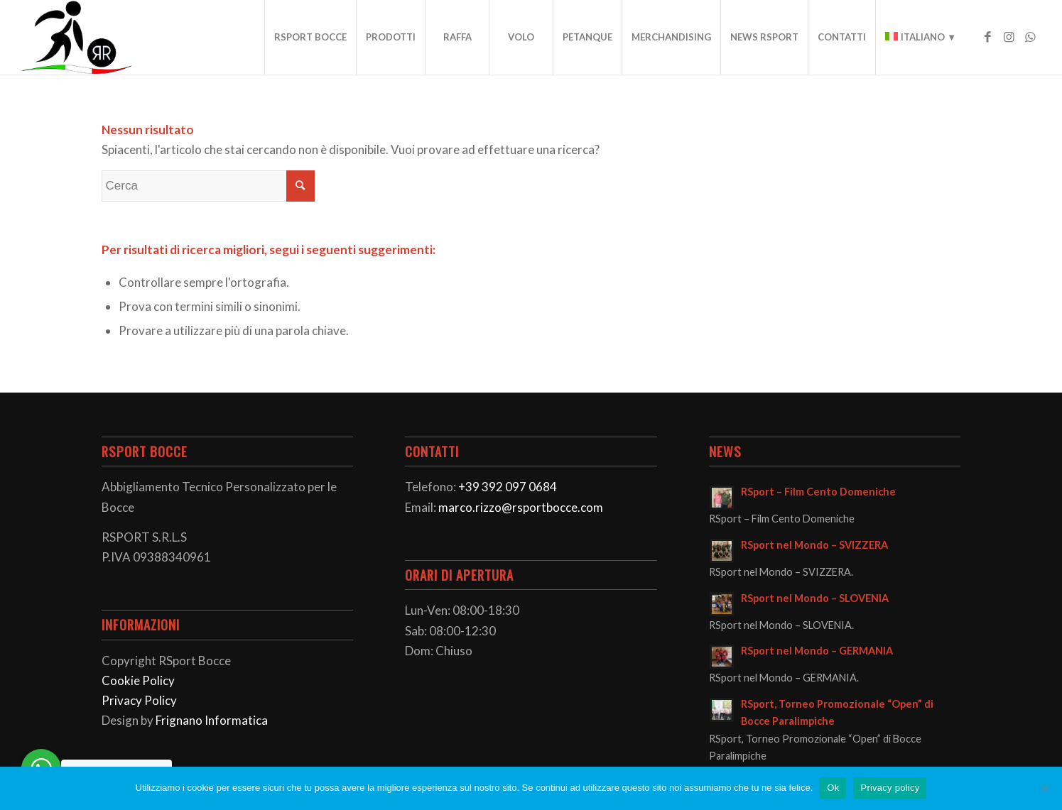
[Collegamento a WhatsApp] (1030, 37)
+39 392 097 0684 (507, 486)
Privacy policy (889, 787)
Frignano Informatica (212, 720)
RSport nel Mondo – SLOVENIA (815, 598)
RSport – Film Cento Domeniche (818, 492)
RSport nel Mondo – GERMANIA (817, 651)
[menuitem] (310, 37)
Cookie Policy (138, 680)
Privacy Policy (139, 700)
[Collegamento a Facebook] (987, 37)
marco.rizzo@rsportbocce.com (520, 507)
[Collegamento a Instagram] (1008, 37)
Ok (833, 787)
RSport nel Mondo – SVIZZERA (814, 545)
